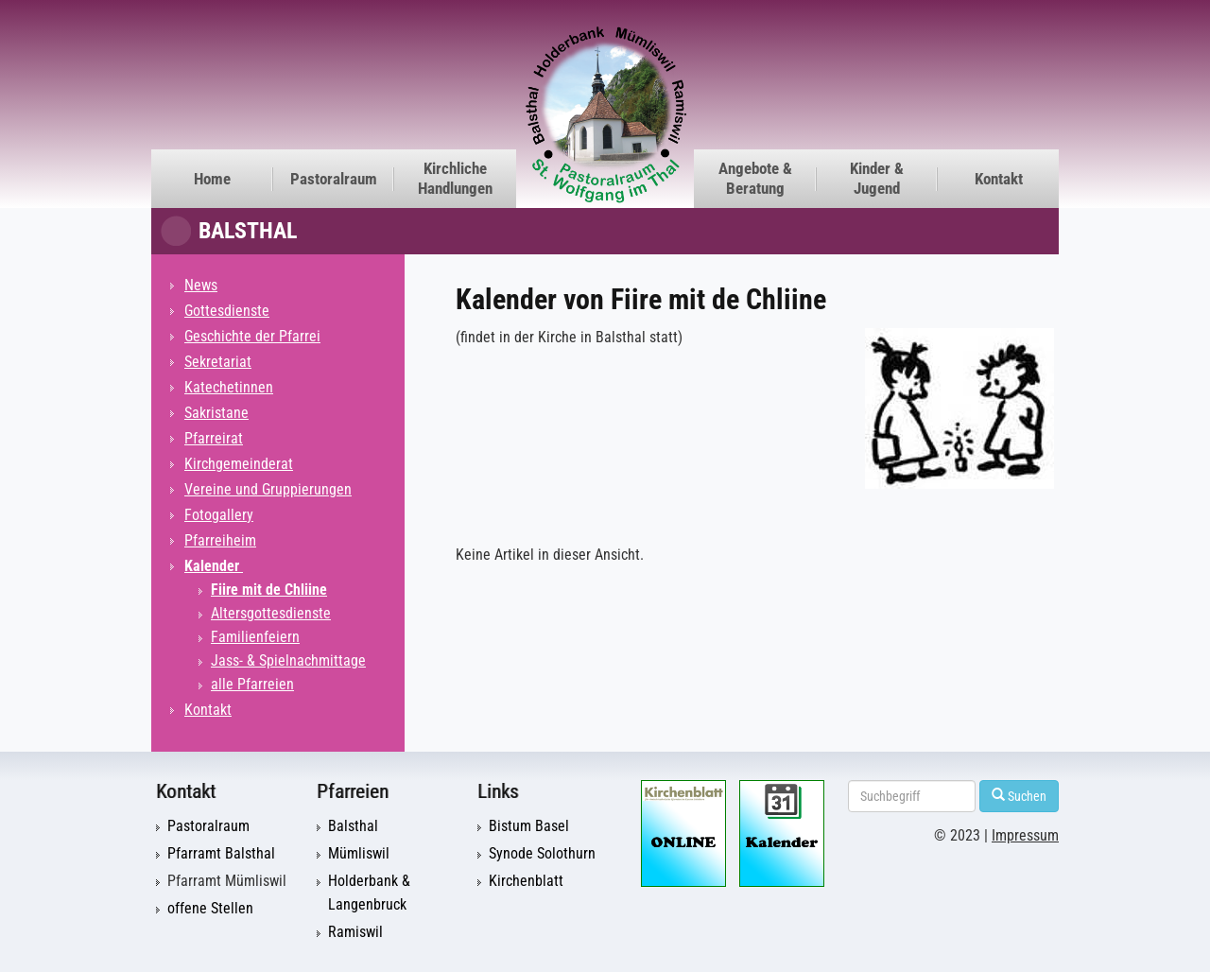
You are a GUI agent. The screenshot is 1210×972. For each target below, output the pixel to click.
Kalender (213, 566)
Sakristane (216, 413)
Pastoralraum (333, 178)
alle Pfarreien (252, 684)
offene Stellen (210, 908)
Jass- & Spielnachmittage (288, 660)
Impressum (1025, 835)
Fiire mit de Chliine (269, 590)
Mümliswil (358, 853)
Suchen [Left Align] (1019, 796)
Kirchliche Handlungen (455, 178)
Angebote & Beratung (755, 178)
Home (212, 178)
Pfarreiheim (220, 540)
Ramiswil (355, 932)
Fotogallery (218, 515)
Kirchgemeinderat (238, 464)
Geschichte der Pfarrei (252, 336)
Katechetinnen (228, 387)
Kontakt (999, 178)
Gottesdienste (226, 311)
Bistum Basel (529, 826)
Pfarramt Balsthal (221, 853)
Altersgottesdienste (271, 613)
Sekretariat (217, 362)
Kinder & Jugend (877, 178)
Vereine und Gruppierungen (268, 489)
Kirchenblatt (526, 881)
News (200, 285)
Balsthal (248, 230)
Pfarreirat (213, 438)
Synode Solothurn (542, 853)
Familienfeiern (255, 637)
